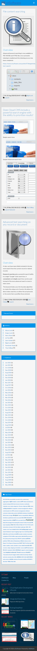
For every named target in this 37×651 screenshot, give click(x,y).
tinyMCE (28, 552)
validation (19, 557)
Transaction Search (7, 554)
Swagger (31, 550)
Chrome (21, 506)
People (26, 578)
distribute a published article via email (12, 517)
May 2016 (8, 392)
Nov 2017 (8, 382)
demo (7, 515)
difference (31, 515)
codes (31, 506)
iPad (16, 527)
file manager (9, 522)
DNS (25, 517)
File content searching (12, 11)
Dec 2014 (8, 417)
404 (8, 499)
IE (32, 524)
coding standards (7, 508)
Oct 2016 (8, 387)
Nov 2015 (8, 405)
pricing (12, 538)
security (27, 545)
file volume (20, 522)
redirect (12, 541)
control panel (6, 510)
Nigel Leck (28, 95)
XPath (11, 561)
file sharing (15, 522)
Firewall (29, 522)
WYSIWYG (29, 559)
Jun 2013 (8, 457)
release (22, 541)
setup (8, 547)
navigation (5, 536)
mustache (29, 534)
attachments (30, 501)
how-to (13, 524)
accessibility (12, 499)
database (25, 513)
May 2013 (8, 460)
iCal (31, 524)
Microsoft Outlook (10, 534)
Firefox (25, 522)
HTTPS (28, 524)
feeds (4, 522)
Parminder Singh (10, 345)
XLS (4, 561)
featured (10, 210)
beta (14, 504)
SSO (6, 550)
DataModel (30, 513)
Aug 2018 (8, 372)
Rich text (29, 543)
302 (6, 499)
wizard (20, 559)
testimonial (13, 552)
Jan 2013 (8, 470)
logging (17, 531)
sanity (11, 545)
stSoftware (18, 550)
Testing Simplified (16, 608)
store (13, 550)
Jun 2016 (8, 390)
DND (22, 517)
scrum (19, 545)
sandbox (8, 545)
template (8, 552)
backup (8, 504)
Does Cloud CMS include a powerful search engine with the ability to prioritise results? (16, 112)
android (19, 501)
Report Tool (6, 543)
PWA (8, 541)
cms (29, 506)
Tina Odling (28, 207)
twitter (18, 554)
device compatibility (23, 515)
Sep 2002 (8, 482)
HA (32, 522)
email (14, 520)
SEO (31, 545)
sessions (5, 547)
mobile (17, 534)
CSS (13, 510)
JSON (17, 529)
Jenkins (5, 529)
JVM (20, 529)
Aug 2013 (8, 452)
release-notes (27, 541)
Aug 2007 (8, 477)
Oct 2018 (8, 367)
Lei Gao (7, 338)
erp (19, 520)
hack (4, 524)
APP (22, 501)
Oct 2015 (8, 407)
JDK (30, 527)
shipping (13, 547)
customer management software (22, 510)
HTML (17, 524)
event (21, 520)
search (5, 97)
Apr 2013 (8, 462)
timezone (23, 552)
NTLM (10, 536)
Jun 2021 (8, 362)
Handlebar (8, 524)
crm (11, 510)
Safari (4, 545)
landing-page (25, 529)
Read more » (28, 100)
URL (15, 557)
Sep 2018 (8, 370)
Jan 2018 (8, 380)
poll (9, 538)
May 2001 (8, 485)
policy (6, 538)
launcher (30, 529)
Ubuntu (30, 554)
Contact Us (5, 580)
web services (6, 559)
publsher (5, 541)
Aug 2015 (8, 412)
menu (31, 531)
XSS (15, 561)
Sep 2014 (8, 422)
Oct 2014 (8, 420)
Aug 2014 (8, 425)
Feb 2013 (8, 467)
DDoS (4, 515)
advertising (26, 499)
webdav (11, 559)
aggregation (6, 501)
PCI (4, 538)
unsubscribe (11, 557)
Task (4, 552)
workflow (24, 559)
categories (15, 506)
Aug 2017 (8, 385)
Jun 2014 (8, 430)
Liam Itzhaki (8, 340)
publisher (28, 538)
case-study (10, 506)
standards (9, 550)
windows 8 (16, 559)
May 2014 (8, 432)
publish (23, 538)
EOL (17, 520)
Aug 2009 (8, 475)
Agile (11, 501)
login (20, 531)
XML (9, 561)
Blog (14, 578)
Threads (19, 552)
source (22, 547)
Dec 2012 (8, 472)
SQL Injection (30, 547)
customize (20, 513)
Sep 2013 (8, 450)
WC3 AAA (24, 557)
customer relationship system (10, 513)
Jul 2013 (7, 455)
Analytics (14, 501)
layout (13, 531)
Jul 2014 (7, 427)
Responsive (16, 543)
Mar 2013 (8, 465)
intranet (11, 527)
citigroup (25, 506)
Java (19, 527)
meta (4, 534)
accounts (18, 499)
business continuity (24, 504)
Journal (14, 529)
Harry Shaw (8, 335)
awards (5, 504)
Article (25, 501)
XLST (6, 561)
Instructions (6, 527)
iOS (14, 527)
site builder (17, 547)
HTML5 (21, 524)
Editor (10, 520)
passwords (29, 536)
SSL (4, 550)
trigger (14, 554)
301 (4, 499)
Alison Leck (8, 330)
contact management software (25, 508)
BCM (12, 504)
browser (18, 504)
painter (20, 536)
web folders (30, 557)
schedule (16, 545)
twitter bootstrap (24, 554)
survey (26, 550)
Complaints (15, 508)
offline (13, 536)
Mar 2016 (8, 397)
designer (15, 515)
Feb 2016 (8, 400)
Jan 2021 (8, 365)
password (24, 536)
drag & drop (6, 520)
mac (23, 531)
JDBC (27, 527)
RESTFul (25, 543)
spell (25, 547)
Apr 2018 (8, 375)
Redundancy (17, 541)
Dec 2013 (8, 445)
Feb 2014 (8, 440)
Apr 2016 (8, 395)
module (21, 534)
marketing (26, 531)
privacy (15, 538)
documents (29, 517)
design (11, 515)
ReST (21, 543)
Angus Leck (8, 333)
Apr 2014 (8, 435)
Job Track (9, 529)
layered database (7, 531)
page (16, 536)
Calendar (5, 506)
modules (25, 534)
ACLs (21, 499)
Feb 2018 (8, 377)
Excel (24, 520)
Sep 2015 (8, 410)
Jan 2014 (8, 442)
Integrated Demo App (17, 599)
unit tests (5, 557)
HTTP (24, 524)
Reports (11, 543)
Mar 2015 (8, 415)
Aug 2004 (8, 480)
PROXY (19, 538)
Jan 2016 (8, 402)
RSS (33, 543)
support (23, 550)
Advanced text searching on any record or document (15, 223)
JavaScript (22, 527)
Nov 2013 (8, 447)
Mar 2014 (8, 437)
